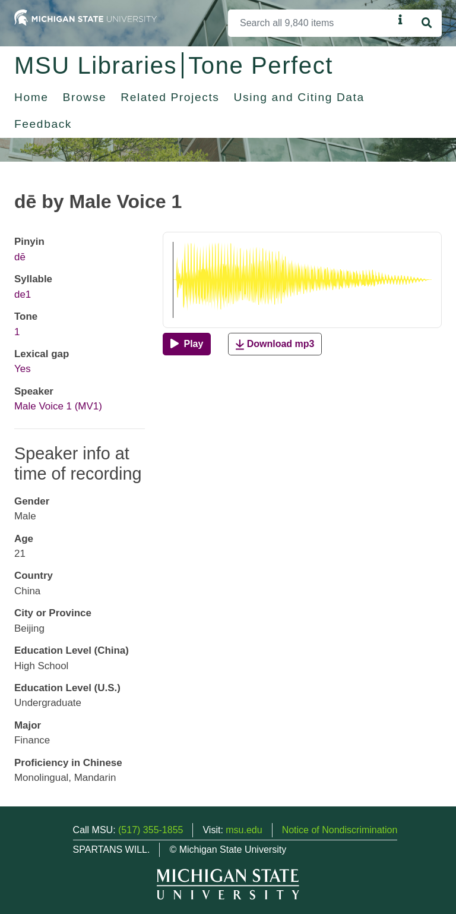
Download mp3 (275, 344)
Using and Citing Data (299, 97)
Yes (22, 368)
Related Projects (170, 97)
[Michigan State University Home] (85, 17)
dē (20, 257)
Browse (85, 97)
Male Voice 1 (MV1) (58, 406)
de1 (22, 294)
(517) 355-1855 (150, 830)
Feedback (43, 124)
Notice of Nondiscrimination (340, 830)
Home (31, 97)
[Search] (311, 23)
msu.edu (244, 830)
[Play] (187, 344)
